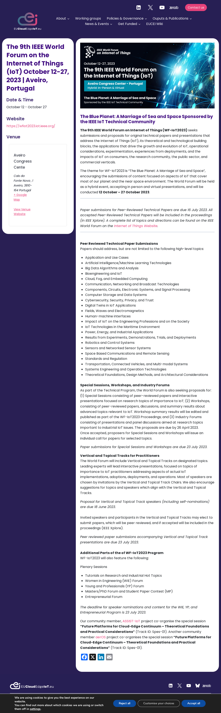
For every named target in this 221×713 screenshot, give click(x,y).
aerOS (101, 637)
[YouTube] (162, 7)
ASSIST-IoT (131, 621)
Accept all (192, 703)
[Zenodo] (207, 685)
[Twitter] (150, 7)
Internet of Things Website (135, 226)
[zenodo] (174, 7)
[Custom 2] (197, 685)
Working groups (88, 18)
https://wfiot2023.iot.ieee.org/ (30, 126)
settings (45, 709)
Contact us (196, 7)
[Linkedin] (139, 7)
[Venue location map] (47, 186)
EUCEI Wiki (154, 23)
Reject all (120, 703)
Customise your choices (156, 703)
